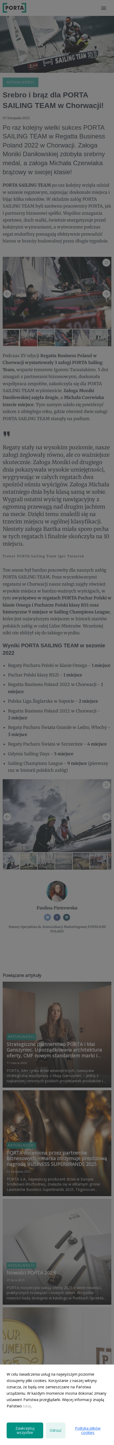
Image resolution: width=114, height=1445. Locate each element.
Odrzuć (56, 1430)
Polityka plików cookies (87, 1430)
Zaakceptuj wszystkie (24, 1430)
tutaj (27, 1405)
